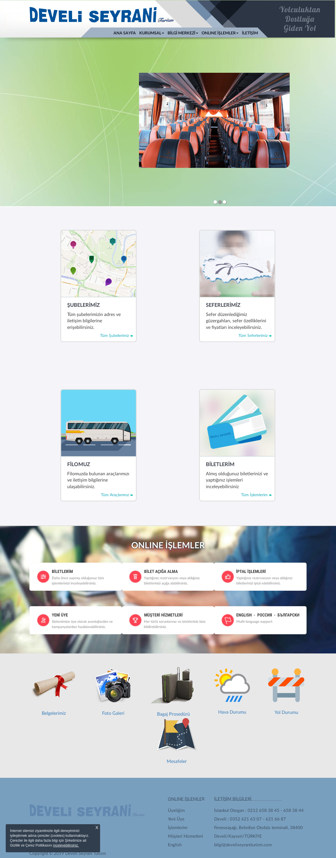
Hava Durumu (232, 691)
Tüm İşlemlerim (256, 494)
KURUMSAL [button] (151, 33)
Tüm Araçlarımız (117, 494)
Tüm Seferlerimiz (255, 335)
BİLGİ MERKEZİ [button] (183, 33)
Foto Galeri (113, 691)
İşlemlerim (177, 828)
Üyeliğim (176, 810)
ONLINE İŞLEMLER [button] (220, 33)
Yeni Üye (176, 819)
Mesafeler (176, 741)
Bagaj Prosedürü (173, 691)
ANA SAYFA (126, 32)
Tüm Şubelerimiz (116, 335)
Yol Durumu (286, 691)
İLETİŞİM (250, 33)
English (175, 845)
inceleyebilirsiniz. (66, 845)
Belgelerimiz (54, 691)
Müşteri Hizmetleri (185, 836)
